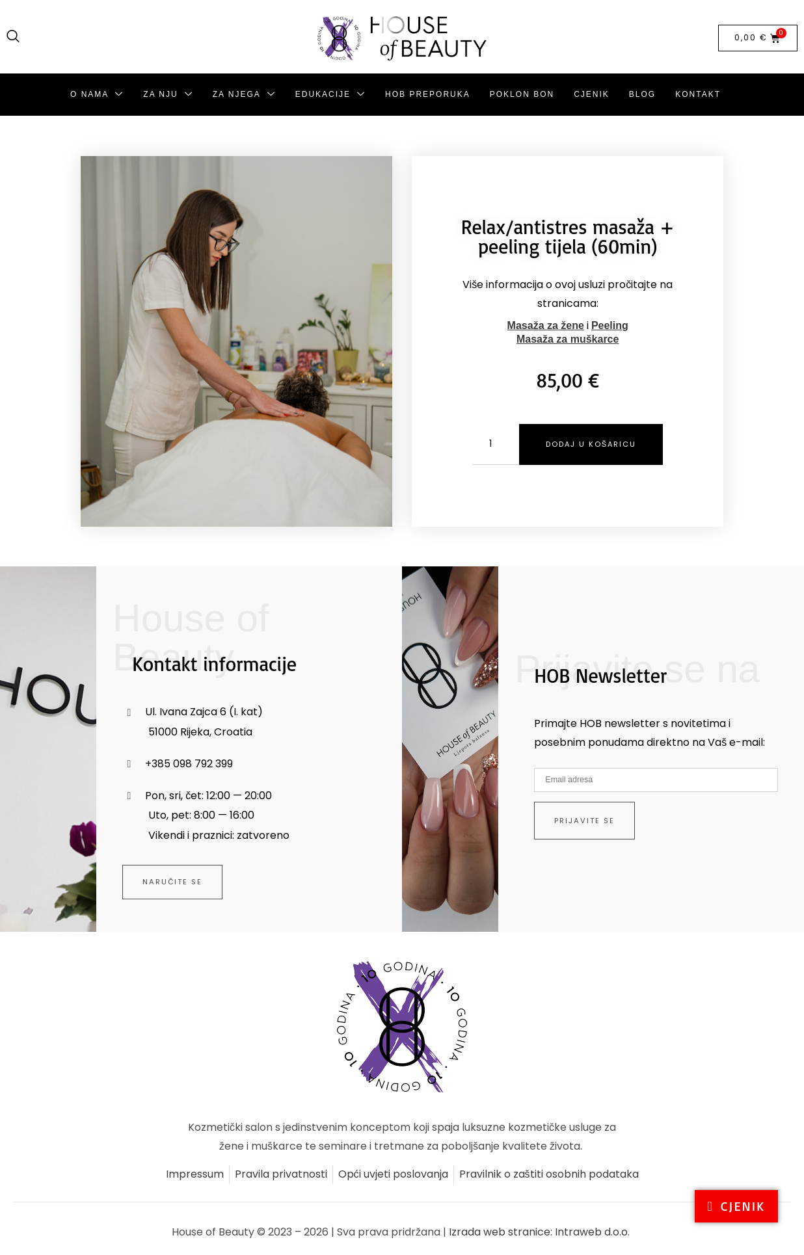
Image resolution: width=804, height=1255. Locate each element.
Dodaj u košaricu (597, 443)
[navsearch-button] (13, 37)
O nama (97, 94)
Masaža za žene (545, 325)
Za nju (168, 94)
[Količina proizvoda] (490, 444)
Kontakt (698, 94)
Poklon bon (522, 94)
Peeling (609, 325)
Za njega (244, 94)
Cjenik (592, 94)
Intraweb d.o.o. (592, 1232)
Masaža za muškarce (567, 339)
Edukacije (330, 94)
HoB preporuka (427, 94)
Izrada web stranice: (502, 1232)
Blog (642, 94)
